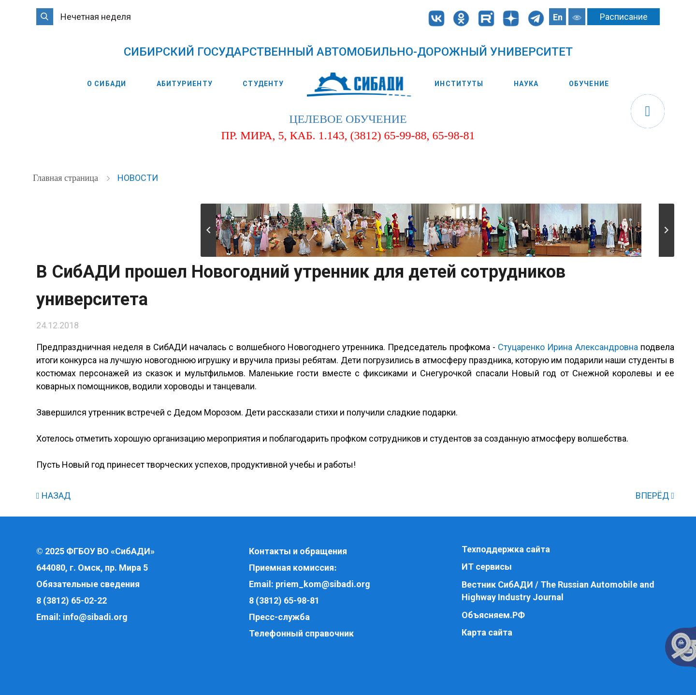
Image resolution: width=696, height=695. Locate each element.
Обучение (589, 84)
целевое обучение (347, 119)
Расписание (624, 17)
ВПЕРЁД (655, 495)
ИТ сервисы (487, 567)
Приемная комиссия (291, 567)
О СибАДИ (106, 84)
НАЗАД (53, 495)
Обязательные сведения (88, 584)
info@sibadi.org (95, 617)
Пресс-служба (279, 617)
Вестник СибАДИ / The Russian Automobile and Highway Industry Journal (558, 590)
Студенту (263, 84)
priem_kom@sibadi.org (323, 584)
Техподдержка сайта (506, 549)
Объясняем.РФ (493, 615)
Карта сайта (487, 632)
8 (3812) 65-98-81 (284, 600)
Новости (137, 178)
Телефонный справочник (301, 633)
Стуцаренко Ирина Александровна (568, 347)
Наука (526, 84)
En (558, 17)
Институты (459, 84)
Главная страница (66, 178)
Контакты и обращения (298, 551)
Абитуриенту (185, 84)
